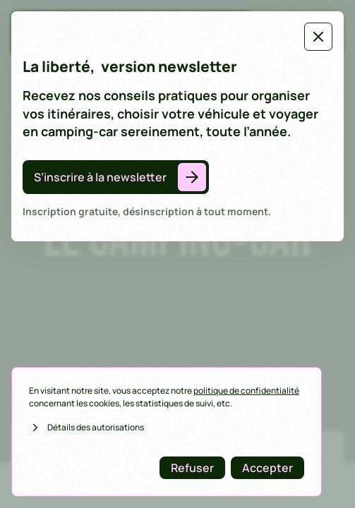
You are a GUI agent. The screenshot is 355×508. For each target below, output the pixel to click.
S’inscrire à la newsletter (100, 177)
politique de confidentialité (246, 391)
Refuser (192, 468)
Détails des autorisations (86, 427)
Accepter (267, 468)
